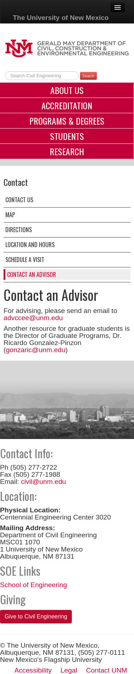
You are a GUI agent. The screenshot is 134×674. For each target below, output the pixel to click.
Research (67, 151)
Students (67, 136)
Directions (18, 229)
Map (10, 214)
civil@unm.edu (43, 481)
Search (88, 76)
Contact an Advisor (31, 274)
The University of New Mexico (61, 17)
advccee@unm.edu (33, 318)
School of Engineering (33, 585)
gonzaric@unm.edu (35, 350)
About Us (67, 90)
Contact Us (19, 199)
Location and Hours (30, 244)
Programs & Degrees (66, 120)
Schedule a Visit (24, 259)
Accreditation (66, 105)
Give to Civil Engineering (36, 616)
